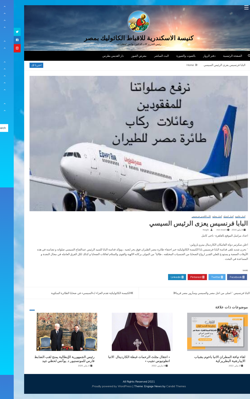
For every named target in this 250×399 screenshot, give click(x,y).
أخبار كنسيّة (215, 216)
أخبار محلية (203, 216)
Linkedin (163, 277)
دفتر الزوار (195, 55)
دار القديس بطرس (99, 55)
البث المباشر (147, 55)
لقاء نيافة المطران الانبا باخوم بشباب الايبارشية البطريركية (206, 359)
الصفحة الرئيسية (218, 55)
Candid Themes (162, 386)
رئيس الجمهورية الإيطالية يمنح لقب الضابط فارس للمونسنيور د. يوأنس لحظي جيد (51, 359)
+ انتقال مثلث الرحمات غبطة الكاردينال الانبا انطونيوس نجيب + (125, 359)
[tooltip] (3, 32)
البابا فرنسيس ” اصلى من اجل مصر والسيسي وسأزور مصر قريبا (199, 293)
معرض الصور (125, 55)
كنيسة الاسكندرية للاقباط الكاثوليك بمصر (125, 38)
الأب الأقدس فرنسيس (187, 216)
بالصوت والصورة (172, 55)
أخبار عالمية (226, 216)
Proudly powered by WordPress (98, 386)
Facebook (223, 277)
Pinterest (184, 277)
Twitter (203, 277)
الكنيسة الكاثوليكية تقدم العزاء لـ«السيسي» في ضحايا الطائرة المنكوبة (77, 293)
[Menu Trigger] (233, 7)
